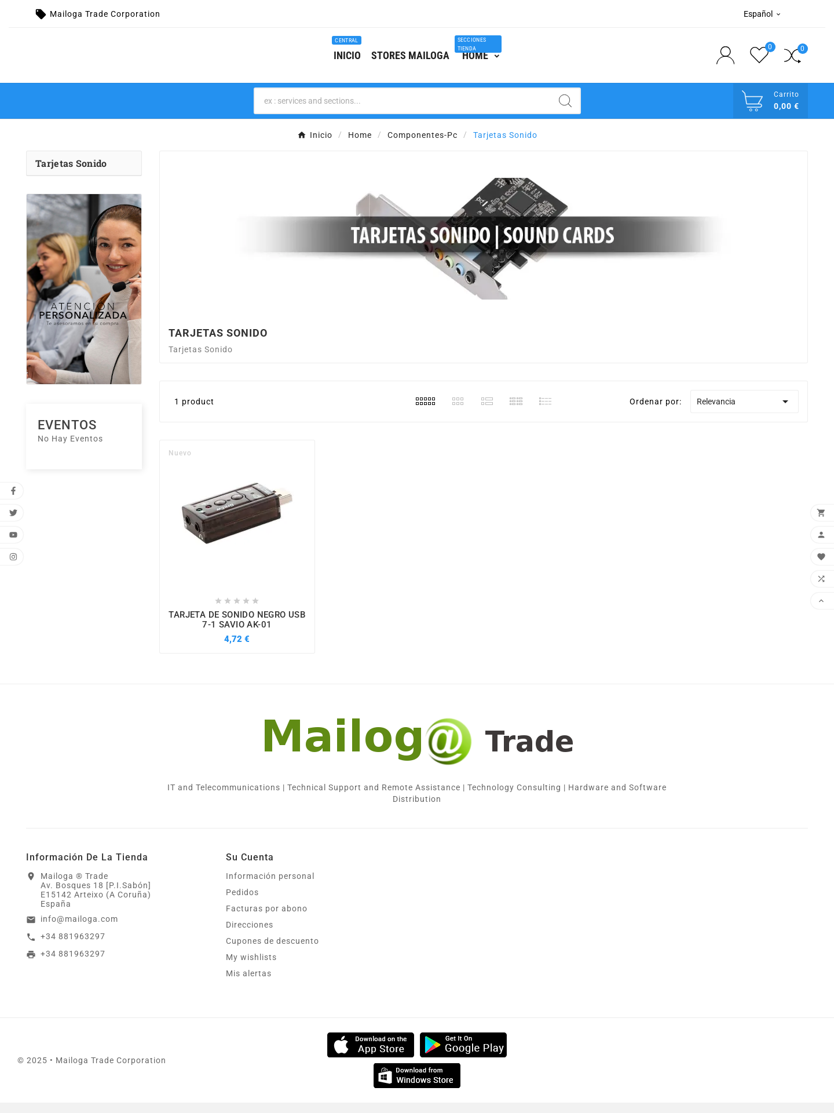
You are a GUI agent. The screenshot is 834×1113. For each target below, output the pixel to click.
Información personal (270, 886)
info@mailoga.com (79, 929)
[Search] (403, 110)
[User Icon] (728, 61)
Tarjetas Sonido (71, 173)
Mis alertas (249, 983)
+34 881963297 (73, 946)
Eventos (67, 435)
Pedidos (242, 902)
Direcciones (249, 935)
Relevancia (744, 411)
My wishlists (251, 967)
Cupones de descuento (272, 951)
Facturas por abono (267, 919)
